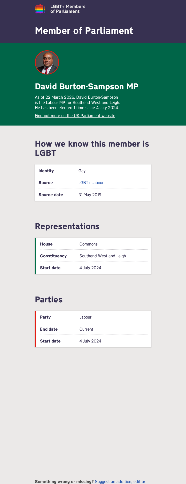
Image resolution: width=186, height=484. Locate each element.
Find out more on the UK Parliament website (75, 115)
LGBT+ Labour (91, 182)
